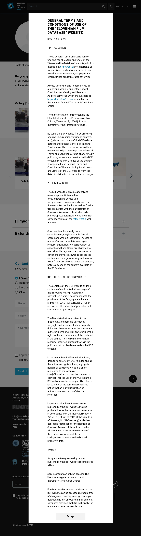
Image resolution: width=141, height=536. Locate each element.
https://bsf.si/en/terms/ (60, 99)
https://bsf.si (67, 66)
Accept (70, 516)
